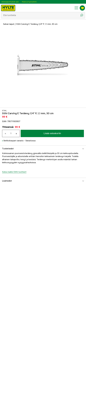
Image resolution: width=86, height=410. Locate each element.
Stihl (4, 111)
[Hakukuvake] (82, 15)
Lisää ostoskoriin (52, 133)
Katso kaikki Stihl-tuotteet (14, 172)
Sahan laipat (8, 24)
